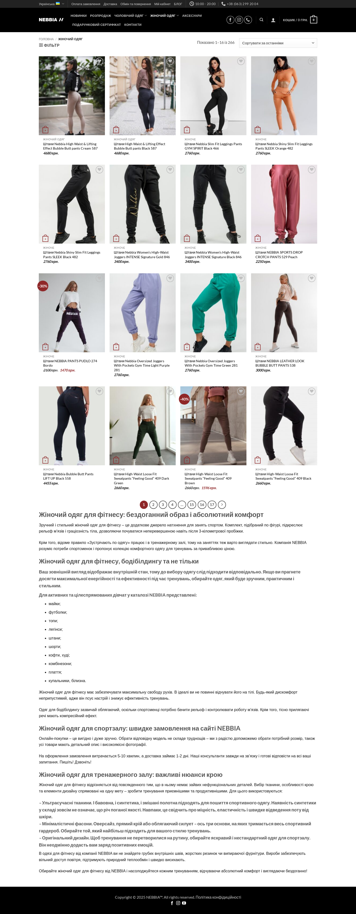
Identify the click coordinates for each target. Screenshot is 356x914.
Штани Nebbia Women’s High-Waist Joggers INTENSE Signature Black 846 (213, 254)
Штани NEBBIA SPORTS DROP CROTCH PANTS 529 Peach (279, 254)
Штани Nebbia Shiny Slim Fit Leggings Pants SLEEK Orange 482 (284, 146)
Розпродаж (100, 16)
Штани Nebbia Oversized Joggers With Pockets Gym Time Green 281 (211, 363)
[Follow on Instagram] (239, 20)
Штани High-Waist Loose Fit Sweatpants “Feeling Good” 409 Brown (208, 478)
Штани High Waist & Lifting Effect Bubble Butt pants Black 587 (139, 146)
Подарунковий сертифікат (96, 25)
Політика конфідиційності (218, 897)
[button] (273, 20)
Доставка (110, 4)
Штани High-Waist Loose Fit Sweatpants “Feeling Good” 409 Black (283, 476)
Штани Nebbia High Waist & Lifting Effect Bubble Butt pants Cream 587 (70, 146)
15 (192, 504)
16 (202, 504)
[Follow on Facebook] (230, 20)
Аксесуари (192, 16)
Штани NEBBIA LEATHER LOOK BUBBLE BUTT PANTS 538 (280, 363)
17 (212, 504)
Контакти (133, 25)
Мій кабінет (162, 4)
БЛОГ (178, 4)
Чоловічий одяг (130, 15)
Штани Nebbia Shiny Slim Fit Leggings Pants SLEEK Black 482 (72, 254)
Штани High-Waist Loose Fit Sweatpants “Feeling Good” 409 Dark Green (141, 478)
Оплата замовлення (85, 4)
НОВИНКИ (79, 16)
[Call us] (248, 20)
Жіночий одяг (164, 15)
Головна (46, 39)
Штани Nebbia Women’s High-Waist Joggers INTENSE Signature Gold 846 (142, 254)
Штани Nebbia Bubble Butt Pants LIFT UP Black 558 (68, 476)
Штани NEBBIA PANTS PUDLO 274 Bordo (70, 363)
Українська (51, 3)
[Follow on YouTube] (184, 903)
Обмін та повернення (136, 4)
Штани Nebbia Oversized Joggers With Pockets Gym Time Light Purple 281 (142, 365)
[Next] (222, 505)
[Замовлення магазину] (278, 43)
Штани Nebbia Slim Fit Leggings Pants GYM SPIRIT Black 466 (213, 146)
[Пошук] (261, 19)
